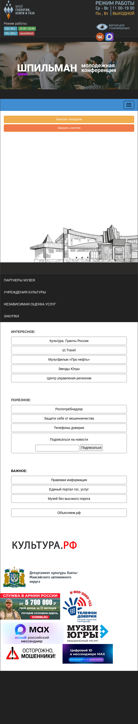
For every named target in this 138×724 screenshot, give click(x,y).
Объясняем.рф (69, 513)
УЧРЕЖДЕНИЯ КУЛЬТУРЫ (25, 292)
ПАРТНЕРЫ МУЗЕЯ (19, 280)
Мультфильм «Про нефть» (69, 359)
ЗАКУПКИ (11, 316)
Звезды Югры (69, 369)
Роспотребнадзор (69, 409)
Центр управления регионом (69, 378)
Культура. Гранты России (69, 341)
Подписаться (91, 448)
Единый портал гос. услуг (69, 489)
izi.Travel (69, 350)
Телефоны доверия (69, 428)
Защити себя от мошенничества (69, 418)
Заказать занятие (68, 128)
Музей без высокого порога (69, 499)
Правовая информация (69, 480)
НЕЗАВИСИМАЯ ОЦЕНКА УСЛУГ (30, 304)
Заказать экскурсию (69, 119)
